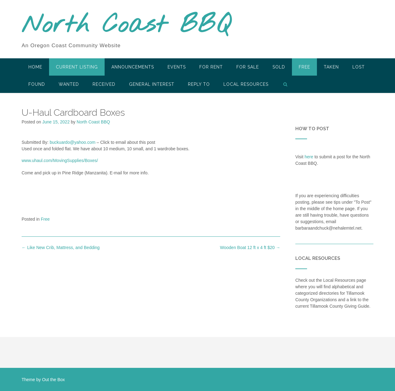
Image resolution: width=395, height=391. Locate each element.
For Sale (247, 66)
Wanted (69, 84)
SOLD (278, 66)
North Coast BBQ (126, 26)
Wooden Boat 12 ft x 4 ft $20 (250, 247)
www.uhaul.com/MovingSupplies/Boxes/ (60, 160)
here (309, 156)
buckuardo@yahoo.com (72, 142)
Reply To (199, 84)
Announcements (132, 66)
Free (304, 66)
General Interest (151, 84)
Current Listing (77, 66)
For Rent (211, 66)
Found (36, 84)
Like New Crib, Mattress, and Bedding (61, 247)
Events (177, 66)
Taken (331, 66)
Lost (358, 66)
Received (104, 84)
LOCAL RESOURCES (245, 84)
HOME (35, 66)
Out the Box (53, 379)
